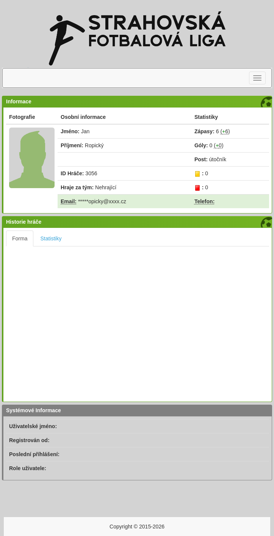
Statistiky (50, 238)
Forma (19, 238)
